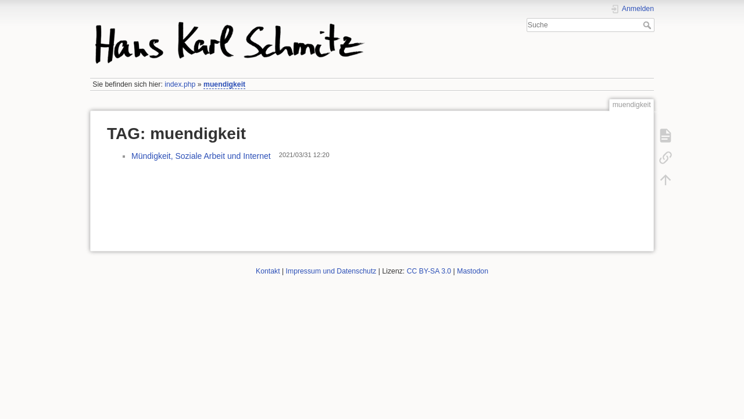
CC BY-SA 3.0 (429, 271)
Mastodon (472, 271)
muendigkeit (224, 84)
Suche (648, 25)
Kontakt (268, 271)
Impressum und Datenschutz (331, 271)
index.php (179, 84)
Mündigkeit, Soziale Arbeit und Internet (201, 156)
